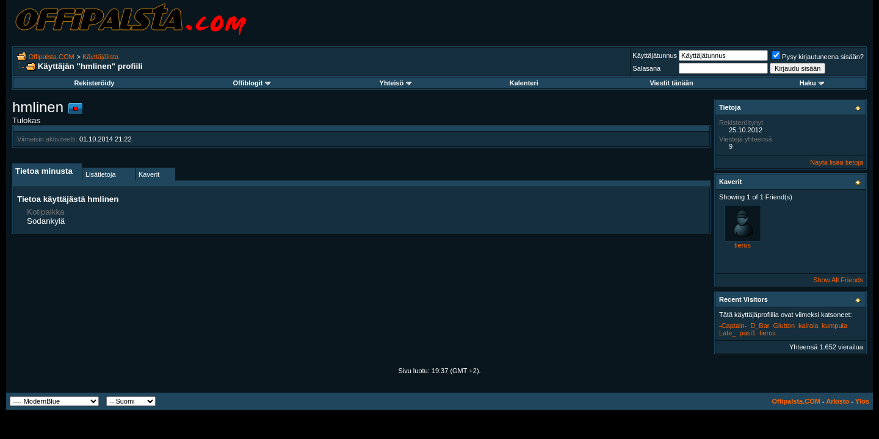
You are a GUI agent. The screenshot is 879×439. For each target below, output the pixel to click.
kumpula (835, 325)
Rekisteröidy (94, 83)
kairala (808, 325)
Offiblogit (251, 83)
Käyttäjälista (100, 56)
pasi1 (748, 333)
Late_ (727, 333)
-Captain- (733, 325)
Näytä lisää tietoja (836, 162)
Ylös (862, 401)
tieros (742, 245)
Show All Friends (838, 280)
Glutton (784, 325)
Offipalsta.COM (51, 56)
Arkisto (837, 401)
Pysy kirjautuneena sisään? (818, 56)
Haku (812, 83)
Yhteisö (396, 83)
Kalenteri (524, 83)
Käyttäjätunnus (654, 55)
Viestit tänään (671, 83)
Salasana (646, 68)
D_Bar (759, 325)
